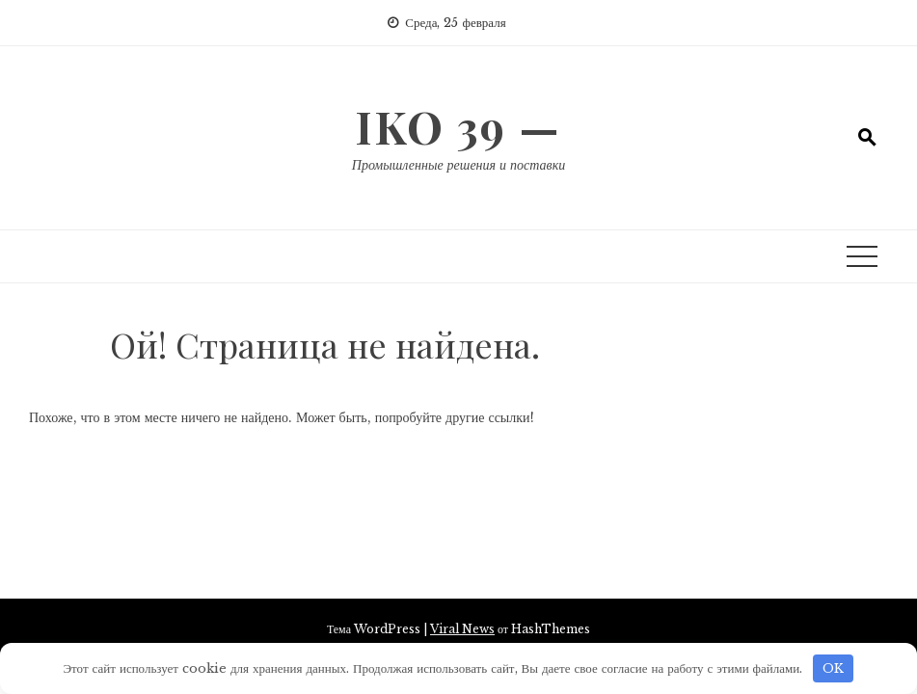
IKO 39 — (458, 126)
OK (833, 668)
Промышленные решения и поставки (458, 165)
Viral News (462, 629)
